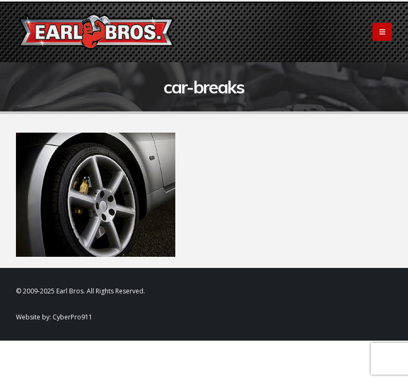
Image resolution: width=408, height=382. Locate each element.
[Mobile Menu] (382, 32)
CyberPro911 (72, 317)
